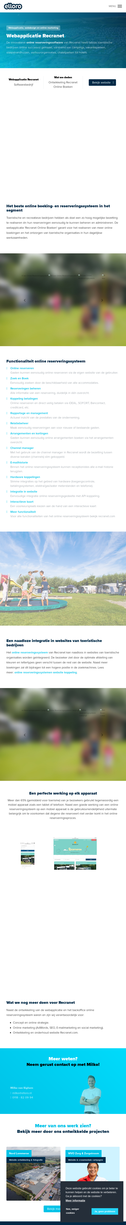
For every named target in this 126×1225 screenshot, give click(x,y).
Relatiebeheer (19, 423)
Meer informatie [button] (75, 1200)
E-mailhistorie (19, 462)
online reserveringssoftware (44, 42)
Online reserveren (22, 368)
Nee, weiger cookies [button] (72, 1211)
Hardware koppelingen (25, 477)
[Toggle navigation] (115, 6)
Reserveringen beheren (25, 388)
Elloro (13, 6)
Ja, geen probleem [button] (104, 1211)
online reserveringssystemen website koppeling (45, 672)
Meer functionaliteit (23, 512)
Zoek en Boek (19, 378)
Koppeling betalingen (24, 398)
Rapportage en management (29, 413)
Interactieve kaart (21, 501)
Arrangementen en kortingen (29, 433)
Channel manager (22, 448)
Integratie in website (23, 491)
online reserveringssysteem (30, 652)
